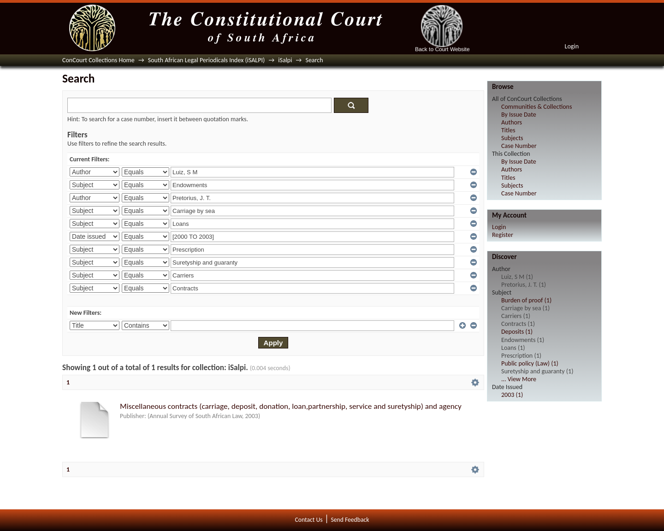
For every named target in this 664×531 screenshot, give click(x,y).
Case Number (519, 146)
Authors (511, 122)
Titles (508, 130)
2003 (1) (512, 395)
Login (572, 46)
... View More (518, 379)
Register (502, 235)
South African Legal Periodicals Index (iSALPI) (206, 60)
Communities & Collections (536, 107)
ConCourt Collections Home (98, 60)
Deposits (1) (517, 332)
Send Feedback (350, 520)
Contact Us (309, 520)
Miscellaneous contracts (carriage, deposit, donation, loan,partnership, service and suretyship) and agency (291, 406)
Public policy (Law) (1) (529, 363)
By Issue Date (518, 114)
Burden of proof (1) (526, 300)
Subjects (512, 138)
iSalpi (285, 60)
